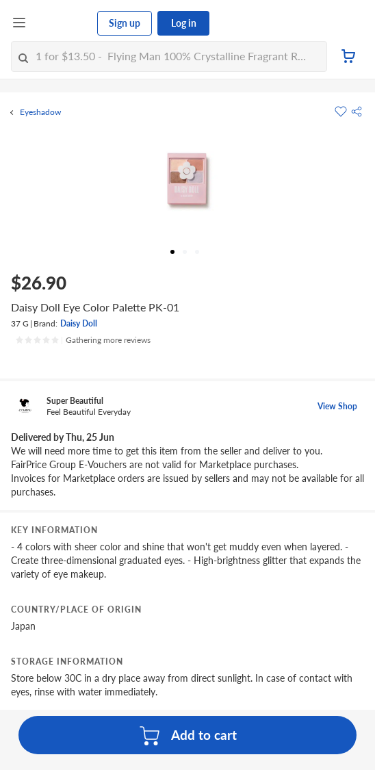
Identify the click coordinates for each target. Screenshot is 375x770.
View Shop (337, 406)
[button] (356, 111)
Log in (183, 23)
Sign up (124, 23)
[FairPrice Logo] (62, 23)
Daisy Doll (78, 323)
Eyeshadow (40, 112)
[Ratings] (83, 340)
